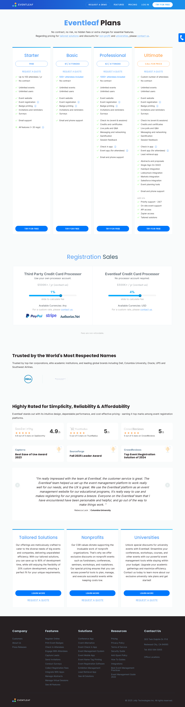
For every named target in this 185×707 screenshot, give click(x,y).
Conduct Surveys (53, 663)
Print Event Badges (54, 643)
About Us (16, 643)
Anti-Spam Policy (119, 655)
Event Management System (91, 651)
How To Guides (118, 659)
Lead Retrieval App (87, 672)
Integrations (116, 663)
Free (31, 63)
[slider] (60, 295)
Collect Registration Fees (57, 668)
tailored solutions (69, 35)
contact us (143, 35)
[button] (17, 485)
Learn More (38, 593)
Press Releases (19, 647)
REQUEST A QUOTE (31, 71)
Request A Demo (98, 4)
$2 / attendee (113, 63)
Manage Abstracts (54, 676)
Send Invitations (52, 659)
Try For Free (163, 4)
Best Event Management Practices (122, 669)
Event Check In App (87, 647)
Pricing (132, 4)
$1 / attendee (72, 63)
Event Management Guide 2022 (123, 675)
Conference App (86, 638)
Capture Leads (52, 655)
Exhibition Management (89, 668)
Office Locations (152, 657)
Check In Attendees (54, 647)
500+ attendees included (71, 77)
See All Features (52, 684)
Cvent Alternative (86, 643)
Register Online (52, 638)
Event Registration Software (91, 663)
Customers (17, 638)
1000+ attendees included (112, 77)
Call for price (153, 63)
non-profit (104, 35)
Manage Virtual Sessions (56, 680)
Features (119, 4)
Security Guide (118, 651)
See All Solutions (86, 676)
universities (122, 35)
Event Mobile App (86, 655)
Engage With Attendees (56, 651)
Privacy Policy (117, 643)
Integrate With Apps (54, 672)
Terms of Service (119, 647)
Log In (145, 4)
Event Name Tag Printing (90, 659)
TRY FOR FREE (31, 228)
